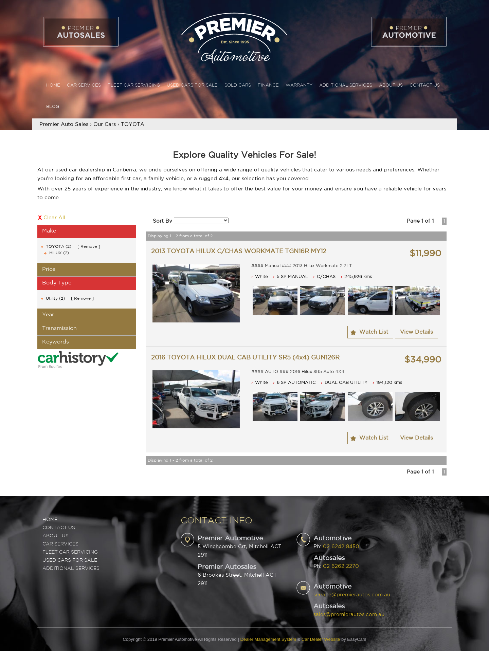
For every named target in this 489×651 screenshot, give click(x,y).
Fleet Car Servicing (134, 85)
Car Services (84, 85)
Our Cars (104, 124)
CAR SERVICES (60, 544)
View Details (416, 332)
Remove (88, 246)
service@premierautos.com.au (351, 595)
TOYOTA (132, 124)
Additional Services (345, 85)
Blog (52, 107)
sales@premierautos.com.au (348, 614)
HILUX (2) (59, 253)
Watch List (373, 332)
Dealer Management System (268, 639)
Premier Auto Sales (63, 124)
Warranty (299, 85)
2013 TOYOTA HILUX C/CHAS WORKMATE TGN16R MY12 (238, 251)
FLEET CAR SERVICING (70, 552)
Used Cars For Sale (192, 85)
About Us (391, 85)
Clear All (54, 218)
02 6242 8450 (341, 546)
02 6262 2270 (341, 566)
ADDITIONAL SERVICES (70, 568)
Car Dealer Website (321, 639)
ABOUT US (55, 536)
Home (53, 85)
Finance (268, 85)
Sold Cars (237, 85)
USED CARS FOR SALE (69, 560)
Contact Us (425, 85)
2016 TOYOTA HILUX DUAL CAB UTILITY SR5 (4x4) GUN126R (245, 357)
